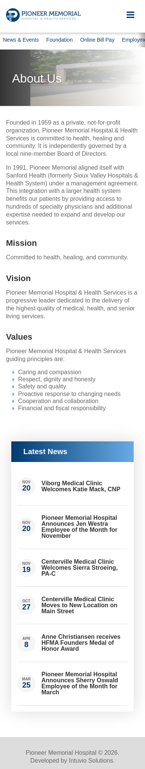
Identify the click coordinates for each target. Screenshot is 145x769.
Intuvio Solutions (91, 760)
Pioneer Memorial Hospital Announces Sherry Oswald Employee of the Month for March (79, 683)
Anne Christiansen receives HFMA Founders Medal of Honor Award (81, 643)
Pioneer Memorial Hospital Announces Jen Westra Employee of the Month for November (79, 527)
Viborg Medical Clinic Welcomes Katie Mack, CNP (81, 486)
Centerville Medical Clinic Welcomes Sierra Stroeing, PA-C (79, 567)
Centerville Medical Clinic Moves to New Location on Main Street (79, 605)
